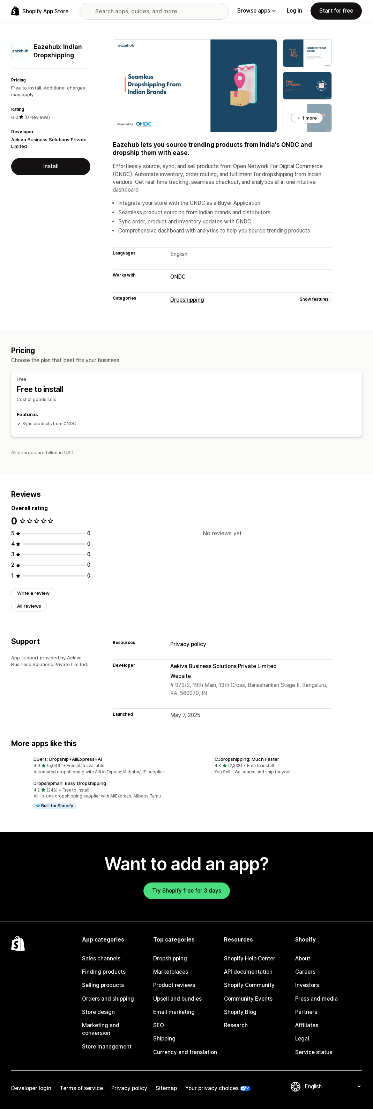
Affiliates (306, 1025)
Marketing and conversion (100, 1029)
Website (180, 676)
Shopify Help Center (249, 958)
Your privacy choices (212, 1088)
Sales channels (101, 958)
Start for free (336, 10)
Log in (294, 10)
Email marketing (174, 1012)
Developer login (31, 1088)
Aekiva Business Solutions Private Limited (223, 666)
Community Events (248, 998)
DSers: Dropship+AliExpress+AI (67, 759)
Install (51, 166)
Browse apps (256, 10)
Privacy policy (188, 644)
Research (236, 1025)
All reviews (29, 606)
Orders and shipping (108, 998)
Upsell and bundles (177, 998)
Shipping (164, 1038)
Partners (306, 1012)
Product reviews (174, 985)
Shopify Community (249, 985)
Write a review (33, 593)
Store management (107, 1046)
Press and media (316, 998)
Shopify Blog (240, 1012)
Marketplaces (170, 971)
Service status (313, 1052)
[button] (96, 766)
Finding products (104, 971)
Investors (307, 985)
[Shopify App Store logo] (39, 11)
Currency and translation (185, 1052)
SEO (158, 1025)
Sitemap (166, 1088)
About (302, 958)
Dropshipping (187, 299)
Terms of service (81, 1088)
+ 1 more (307, 118)
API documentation (248, 971)
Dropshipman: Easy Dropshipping (69, 783)
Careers (305, 971)
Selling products (103, 985)
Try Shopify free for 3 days (186, 890)
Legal (302, 1038)
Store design (98, 1012)
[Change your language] (332, 1086)
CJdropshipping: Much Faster (247, 759)
